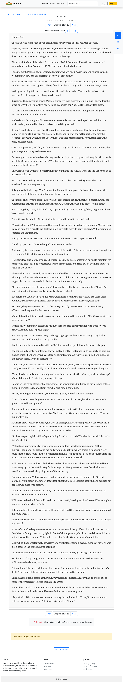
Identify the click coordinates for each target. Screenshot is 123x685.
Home (45, 3)
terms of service (90, 666)
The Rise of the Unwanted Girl (36, 14)
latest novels (48, 663)
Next (74, 25)
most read (47, 669)
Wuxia (19, 14)
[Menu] (118, 42)
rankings (47, 666)
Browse (60, 3)
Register (113, 3)
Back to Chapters (61, 649)
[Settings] (118, 48)
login (26, 636)
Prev (49, 25)
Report (37, 622)
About (52, 3)
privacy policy (89, 663)
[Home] (118, 35)
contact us (87, 669)
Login (104, 3)
